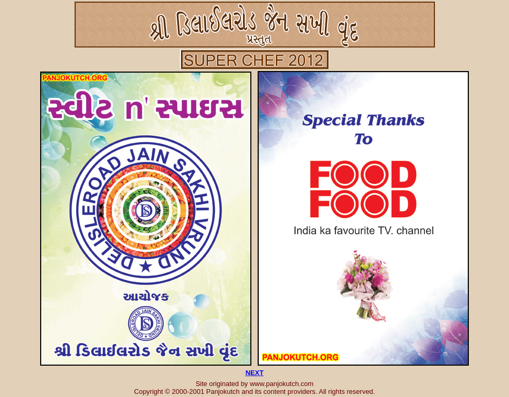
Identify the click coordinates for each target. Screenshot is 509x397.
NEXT (255, 373)
